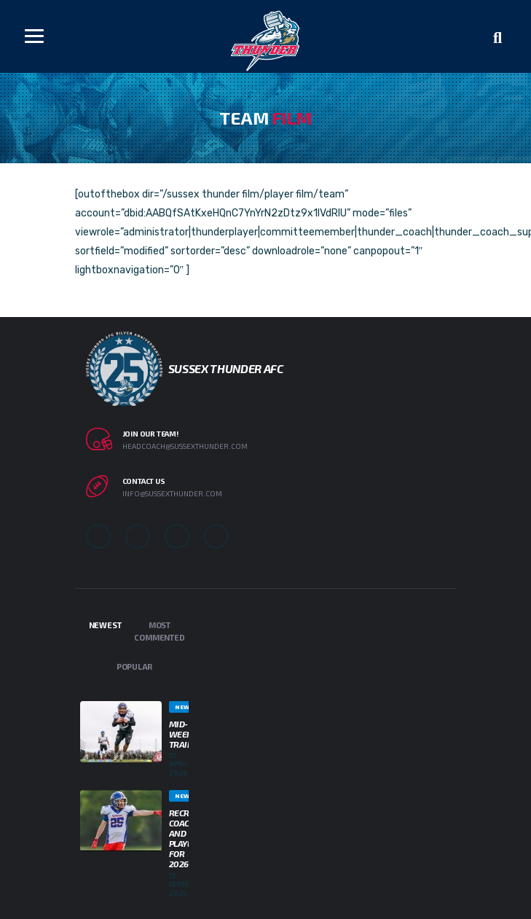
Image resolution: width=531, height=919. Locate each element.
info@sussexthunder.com (172, 493)
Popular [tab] (134, 666)
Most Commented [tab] (159, 631)
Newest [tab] (105, 625)
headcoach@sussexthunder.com (185, 446)
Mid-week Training (188, 734)
